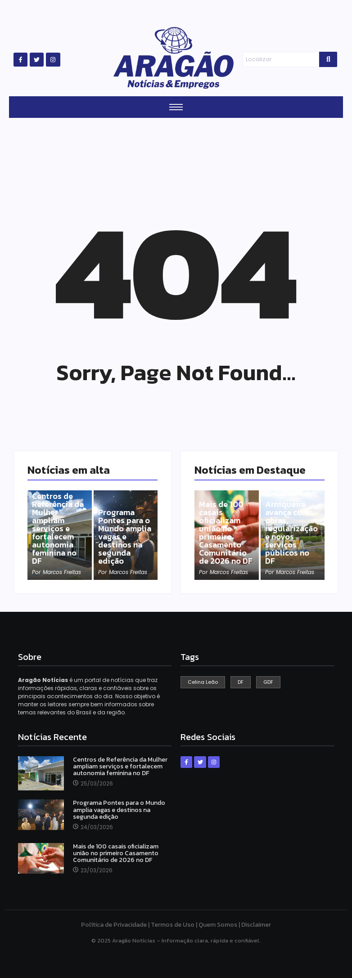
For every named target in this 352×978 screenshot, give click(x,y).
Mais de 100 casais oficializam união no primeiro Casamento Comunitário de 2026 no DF (226, 532)
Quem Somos (218, 924)
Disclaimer (256, 924)
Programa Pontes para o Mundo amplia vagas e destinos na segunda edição (124, 536)
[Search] (281, 59)
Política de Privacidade (114, 924)
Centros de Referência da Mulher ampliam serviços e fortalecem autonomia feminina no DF (58, 528)
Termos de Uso (172, 924)
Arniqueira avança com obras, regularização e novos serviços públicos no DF (291, 532)
